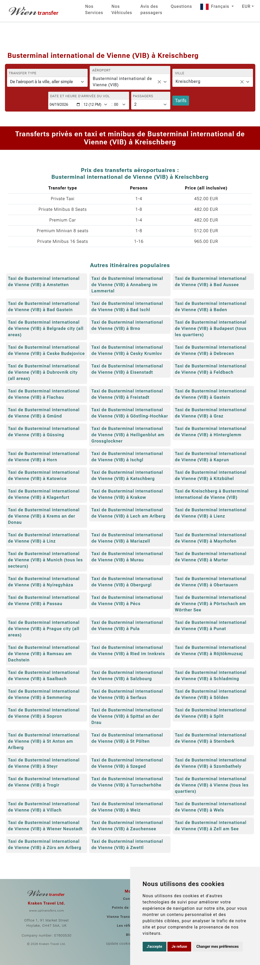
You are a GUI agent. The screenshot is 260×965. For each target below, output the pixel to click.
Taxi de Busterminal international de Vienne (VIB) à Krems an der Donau (44, 516)
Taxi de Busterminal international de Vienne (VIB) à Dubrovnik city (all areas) (44, 372)
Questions (181, 6)
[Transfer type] (47, 82)
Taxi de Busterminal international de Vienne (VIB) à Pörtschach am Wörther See (210, 603)
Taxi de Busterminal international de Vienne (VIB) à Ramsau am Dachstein (44, 653)
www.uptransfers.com (46, 910)
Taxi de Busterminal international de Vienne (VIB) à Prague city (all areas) (44, 628)
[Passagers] (151, 104)
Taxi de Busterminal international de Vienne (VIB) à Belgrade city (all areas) (46, 328)
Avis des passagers (151, 9)
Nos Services (94, 9)
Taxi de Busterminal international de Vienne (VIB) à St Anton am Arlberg (44, 741)
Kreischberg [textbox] (188, 81)
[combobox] (130, 82)
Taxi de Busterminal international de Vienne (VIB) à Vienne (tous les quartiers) (212, 785)
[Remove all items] (159, 81)
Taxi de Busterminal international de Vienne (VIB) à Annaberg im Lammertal (127, 284)
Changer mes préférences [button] (217, 946)
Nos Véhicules (122, 9)
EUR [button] (246, 6)
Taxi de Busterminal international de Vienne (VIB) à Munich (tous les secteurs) (45, 560)
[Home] (34, 11)
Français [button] (215, 6)
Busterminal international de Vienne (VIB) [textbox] (122, 81)
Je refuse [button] (179, 946)
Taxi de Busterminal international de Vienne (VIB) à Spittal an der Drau (127, 716)
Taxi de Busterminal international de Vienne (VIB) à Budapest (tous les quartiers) (210, 328)
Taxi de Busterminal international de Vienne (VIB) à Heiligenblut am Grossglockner (127, 435)
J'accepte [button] (154, 946)
